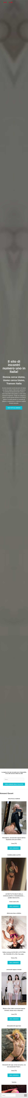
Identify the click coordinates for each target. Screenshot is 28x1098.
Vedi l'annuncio (14, 848)
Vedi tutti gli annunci (14, 407)
